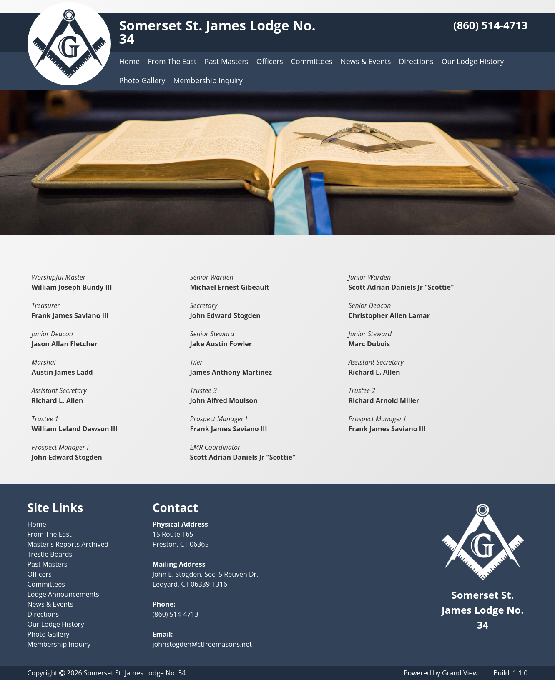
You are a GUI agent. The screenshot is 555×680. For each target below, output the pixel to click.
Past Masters (226, 61)
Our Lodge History (473, 61)
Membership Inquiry (207, 80)
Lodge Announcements (63, 594)
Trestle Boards (50, 554)
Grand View (460, 673)
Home (129, 61)
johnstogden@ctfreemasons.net (202, 644)
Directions (416, 61)
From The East (172, 61)
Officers (269, 61)
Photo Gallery (142, 80)
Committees (311, 61)
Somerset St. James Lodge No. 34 (217, 32)
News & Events (365, 61)
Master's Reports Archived (68, 544)
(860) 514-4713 (490, 25)
